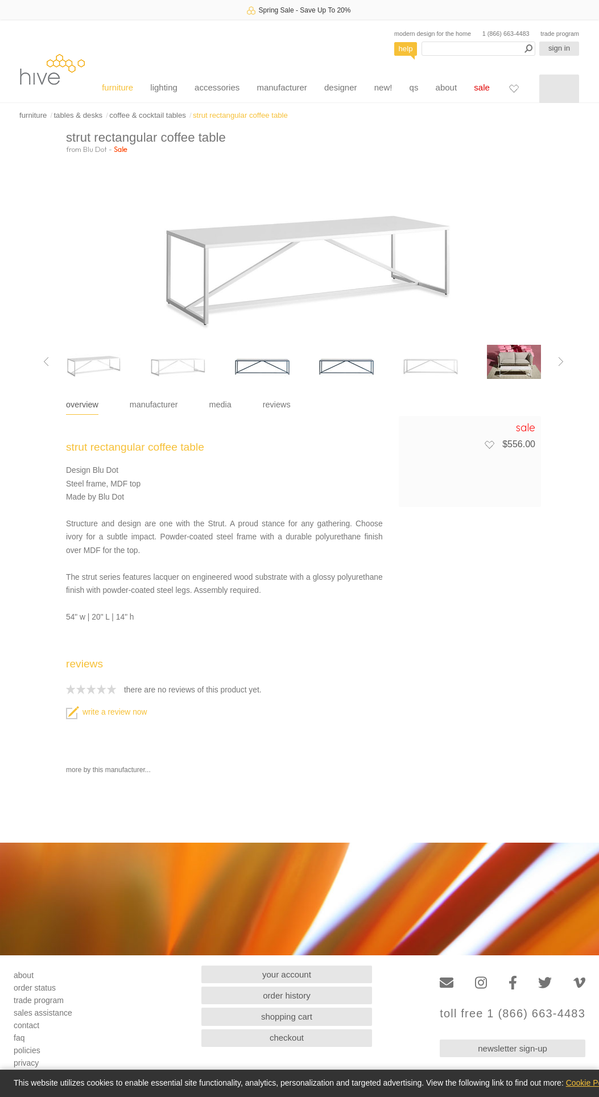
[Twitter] (545, 983)
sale (482, 87)
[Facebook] (513, 983)
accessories (217, 87)
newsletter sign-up (512, 1048)
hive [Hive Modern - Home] (52, 69)
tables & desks (77, 115)
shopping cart (286, 1016)
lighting (163, 87)
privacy (26, 1062)
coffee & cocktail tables (147, 115)
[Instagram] (481, 983)
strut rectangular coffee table (240, 115)
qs (414, 87)
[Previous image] (46, 362)
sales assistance (43, 1012)
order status (35, 987)
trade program (559, 33)
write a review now (106, 712)
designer (340, 87)
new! (383, 87)
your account (286, 974)
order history (286, 995)
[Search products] (478, 49)
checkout (287, 1037)
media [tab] (220, 404)
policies (27, 1050)
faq (19, 1037)
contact (26, 1025)
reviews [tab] (277, 404)
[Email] (446, 983)
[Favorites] (513, 88)
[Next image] (561, 362)
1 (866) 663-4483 (506, 33)
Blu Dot (95, 149)
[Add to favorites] (489, 444)
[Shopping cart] (559, 89)
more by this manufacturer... (108, 770)
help (406, 48)
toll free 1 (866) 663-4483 (512, 1014)
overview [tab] (82, 404)
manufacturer (282, 87)
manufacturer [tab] (154, 404)
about (446, 87)
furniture (117, 87)
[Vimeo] (579, 983)
